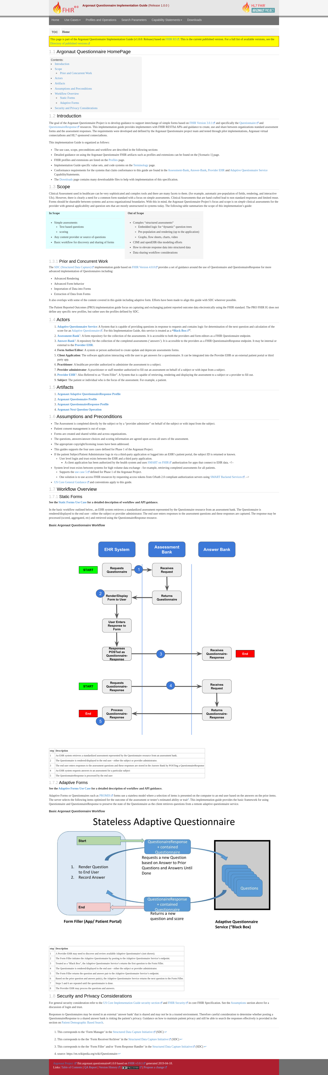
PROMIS (104, 795)
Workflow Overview (67, 93)
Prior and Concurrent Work (76, 73)
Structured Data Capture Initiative (132, 1032)
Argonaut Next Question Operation (79, 409)
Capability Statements (167, 20)
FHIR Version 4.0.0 (143, 267)
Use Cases (72, 20)
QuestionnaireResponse (63, 127)
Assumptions (238, 1002)
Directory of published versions (70, 43)
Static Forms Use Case (73, 502)
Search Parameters (134, 20)
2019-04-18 (165, 1063)
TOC (55, 32)
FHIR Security (176, 1002)
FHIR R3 (170, 39)
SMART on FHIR (158, 462)
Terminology (140, 165)
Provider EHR (216, 170)
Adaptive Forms (69, 102)
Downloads (194, 20)
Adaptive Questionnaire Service (249, 170)
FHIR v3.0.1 (135, 1063)
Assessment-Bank (178, 170)
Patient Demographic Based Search (82, 1022)
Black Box (179, 330)
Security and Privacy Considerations (76, 108)
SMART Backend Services (226, 477)
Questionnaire (247, 123)
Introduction (62, 64)
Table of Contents (71, 1067)
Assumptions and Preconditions (73, 88)
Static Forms (67, 97)
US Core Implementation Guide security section (131, 1002)
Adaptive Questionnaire (86, 330)
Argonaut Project (63, 1063)
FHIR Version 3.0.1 (201, 123)
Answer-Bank (198, 170)
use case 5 (81, 472)
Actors (59, 78)
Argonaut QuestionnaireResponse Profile (83, 404)
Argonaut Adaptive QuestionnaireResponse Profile (88, 394)
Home (55, 20)
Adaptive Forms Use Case (74, 788)
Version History (108, 1067)
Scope (58, 69)
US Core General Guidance (70, 482)
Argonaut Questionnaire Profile (77, 399)
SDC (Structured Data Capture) (72, 267)
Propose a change (154, 1067)
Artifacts (60, 83)
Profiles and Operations (101, 20)
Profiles (113, 160)
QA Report (90, 1067)
